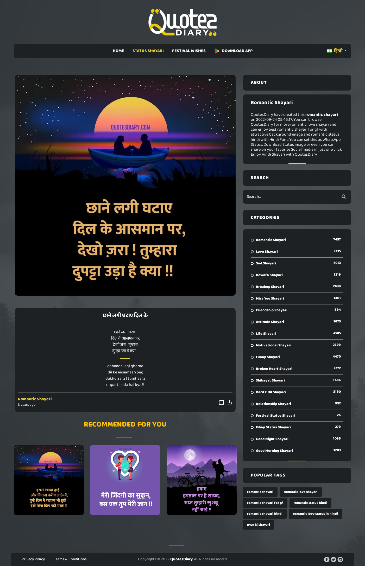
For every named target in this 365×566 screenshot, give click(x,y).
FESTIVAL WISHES (189, 51)
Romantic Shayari (35, 399)
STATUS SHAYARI (148, 51)
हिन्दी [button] (335, 51)
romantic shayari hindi (264, 514)
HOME (118, 51)
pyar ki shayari (258, 524)
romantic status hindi (310, 503)
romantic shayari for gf (265, 503)
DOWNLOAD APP (233, 51)
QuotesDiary (181, 559)
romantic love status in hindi (315, 514)
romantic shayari (260, 492)
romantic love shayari (301, 492)
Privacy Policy (33, 559)
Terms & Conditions (70, 559)
